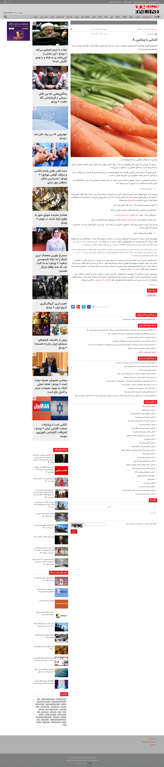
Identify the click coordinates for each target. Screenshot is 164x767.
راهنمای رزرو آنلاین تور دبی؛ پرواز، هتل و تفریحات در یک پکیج (43, 670)
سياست (137, 17)
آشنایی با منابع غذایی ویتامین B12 (144, 474)
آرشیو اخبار (146, 17)
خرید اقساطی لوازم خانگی (58, 719)
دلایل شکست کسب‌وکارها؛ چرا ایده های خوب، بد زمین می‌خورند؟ (44, 625)
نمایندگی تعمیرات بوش (52, 704)
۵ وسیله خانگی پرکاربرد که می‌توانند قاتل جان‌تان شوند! (137, 392)
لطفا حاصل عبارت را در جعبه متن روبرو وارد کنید (141, 526)
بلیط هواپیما (46, 722)
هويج (141, 214)
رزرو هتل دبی (55, 707)
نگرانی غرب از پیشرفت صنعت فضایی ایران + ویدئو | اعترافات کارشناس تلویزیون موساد (50, 430)
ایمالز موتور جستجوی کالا (44, 717)
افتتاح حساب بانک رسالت (46, 600)
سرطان (155, 250)
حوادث (35, 17)
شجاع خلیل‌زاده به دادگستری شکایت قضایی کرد (140, 337)
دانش (94, 17)
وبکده (59, 712)
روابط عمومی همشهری (115, 2)
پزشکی (139, 29)
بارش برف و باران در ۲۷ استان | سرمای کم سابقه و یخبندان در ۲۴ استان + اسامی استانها (43, 561)
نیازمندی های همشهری (140, 2)
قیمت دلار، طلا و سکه (148, 742)
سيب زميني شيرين (122, 214)
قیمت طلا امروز (61, 699)
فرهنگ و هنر (85, 17)
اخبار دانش (146, 29)
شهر (111, 17)
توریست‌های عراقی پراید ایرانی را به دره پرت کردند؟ (44, 526)
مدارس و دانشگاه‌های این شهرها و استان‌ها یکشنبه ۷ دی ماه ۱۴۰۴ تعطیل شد (130, 334)
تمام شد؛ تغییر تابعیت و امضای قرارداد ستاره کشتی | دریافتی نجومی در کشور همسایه (128, 381)
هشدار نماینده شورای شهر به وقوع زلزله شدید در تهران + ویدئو (51, 219)
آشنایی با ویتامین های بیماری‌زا (145, 460)
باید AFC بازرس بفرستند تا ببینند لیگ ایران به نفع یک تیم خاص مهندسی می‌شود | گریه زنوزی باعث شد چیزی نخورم (118, 330)
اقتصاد (124, 17)
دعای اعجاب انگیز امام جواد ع (51, 700)
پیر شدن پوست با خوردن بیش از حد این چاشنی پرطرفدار (137, 377)
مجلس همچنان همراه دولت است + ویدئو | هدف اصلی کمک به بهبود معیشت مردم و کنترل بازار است (51, 386)
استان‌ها (69, 17)
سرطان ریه (77, 253)
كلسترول (131, 200)
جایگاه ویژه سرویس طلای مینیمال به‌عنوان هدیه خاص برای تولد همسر (43, 683)
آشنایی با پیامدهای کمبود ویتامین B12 (143, 471)
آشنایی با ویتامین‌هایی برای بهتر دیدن (143, 463)
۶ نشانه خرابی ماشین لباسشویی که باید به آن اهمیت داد (44, 579)
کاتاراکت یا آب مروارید (103, 280)
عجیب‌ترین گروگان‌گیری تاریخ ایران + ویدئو (53, 305)
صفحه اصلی (154, 29)
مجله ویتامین (151, 295)
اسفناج (124, 219)
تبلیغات (152, 745)
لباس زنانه (53, 712)
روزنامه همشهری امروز (154, 2)
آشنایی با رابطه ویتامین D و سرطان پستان (142, 431)
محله (106, 17)
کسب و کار (44, 17)
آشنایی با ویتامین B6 (148, 456)
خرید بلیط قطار (55, 722)
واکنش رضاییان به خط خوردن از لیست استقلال (140, 348)
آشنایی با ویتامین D (148, 485)
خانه (157, 17)
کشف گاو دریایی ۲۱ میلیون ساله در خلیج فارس (140, 388)
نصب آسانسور (44, 707)
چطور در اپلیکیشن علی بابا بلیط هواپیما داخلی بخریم (44, 613)
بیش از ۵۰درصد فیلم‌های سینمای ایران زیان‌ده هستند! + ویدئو (50, 344)
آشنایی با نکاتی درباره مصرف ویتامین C (142, 434)
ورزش (76, 17)
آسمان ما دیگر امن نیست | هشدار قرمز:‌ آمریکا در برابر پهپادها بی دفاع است (131, 341)
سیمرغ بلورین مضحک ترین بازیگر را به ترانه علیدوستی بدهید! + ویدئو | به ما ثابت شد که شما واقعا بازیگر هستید (51, 263)
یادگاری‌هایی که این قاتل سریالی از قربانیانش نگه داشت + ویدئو (53, 98)
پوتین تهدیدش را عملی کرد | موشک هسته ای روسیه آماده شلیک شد (133, 363)
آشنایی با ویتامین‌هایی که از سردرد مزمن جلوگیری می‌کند (137, 493)
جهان (131, 17)
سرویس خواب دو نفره (48, 699)
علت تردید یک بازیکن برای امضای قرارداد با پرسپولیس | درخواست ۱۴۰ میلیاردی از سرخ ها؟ (43, 550)
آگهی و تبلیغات (127, 2)
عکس (52, 17)
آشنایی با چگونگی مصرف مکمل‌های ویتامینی (141, 416)
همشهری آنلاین (147, 9)
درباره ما (152, 739)
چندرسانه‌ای (60, 17)
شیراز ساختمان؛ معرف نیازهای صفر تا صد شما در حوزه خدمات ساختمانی (44, 660)
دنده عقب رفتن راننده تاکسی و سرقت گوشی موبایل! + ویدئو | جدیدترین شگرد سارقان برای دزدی (50, 177)
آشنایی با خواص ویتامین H (146, 427)
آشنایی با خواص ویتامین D (146, 445)
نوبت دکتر (56, 717)
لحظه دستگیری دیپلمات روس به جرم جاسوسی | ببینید (137, 366)
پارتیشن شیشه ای (50, 714)
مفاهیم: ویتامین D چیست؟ (146, 489)
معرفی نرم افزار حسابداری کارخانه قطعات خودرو (43, 636)
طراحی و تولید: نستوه (83, 763)
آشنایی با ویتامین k (149, 442)
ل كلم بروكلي (133, 219)
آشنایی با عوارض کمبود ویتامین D (144, 496)
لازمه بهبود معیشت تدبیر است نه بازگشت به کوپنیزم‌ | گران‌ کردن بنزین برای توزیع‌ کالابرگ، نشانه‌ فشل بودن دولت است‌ (117, 345)
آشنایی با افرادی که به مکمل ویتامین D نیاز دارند (139, 423)
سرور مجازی (45, 712)
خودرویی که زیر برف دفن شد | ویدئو (50, 136)
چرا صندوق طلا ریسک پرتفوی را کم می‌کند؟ (44, 647)
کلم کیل (147, 280)
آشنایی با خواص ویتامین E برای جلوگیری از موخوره (139, 467)
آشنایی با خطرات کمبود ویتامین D (144, 420)
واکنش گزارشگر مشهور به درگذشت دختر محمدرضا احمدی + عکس (134, 374)
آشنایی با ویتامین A (144, 39)
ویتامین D (136, 269)
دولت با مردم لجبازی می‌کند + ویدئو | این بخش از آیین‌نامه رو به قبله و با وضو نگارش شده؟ (51, 56)
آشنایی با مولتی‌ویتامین (147, 412)
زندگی (100, 17)
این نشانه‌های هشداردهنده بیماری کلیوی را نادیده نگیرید (137, 319)
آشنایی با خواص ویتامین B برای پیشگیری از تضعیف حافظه (136, 452)
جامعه (118, 17)
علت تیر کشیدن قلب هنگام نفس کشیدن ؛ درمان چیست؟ (136, 384)
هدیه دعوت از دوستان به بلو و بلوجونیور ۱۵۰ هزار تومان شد (44, 590)
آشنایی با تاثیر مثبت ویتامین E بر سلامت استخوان (139, 438)
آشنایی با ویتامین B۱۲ (148, 409)
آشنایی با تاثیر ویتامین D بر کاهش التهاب (142, 449)
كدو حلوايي (134, 214)
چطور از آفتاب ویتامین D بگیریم (145, 478)
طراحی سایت (45, 719)
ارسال (74, 534)
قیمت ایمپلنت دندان (51, 709)
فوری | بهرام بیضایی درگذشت (145, 352)
